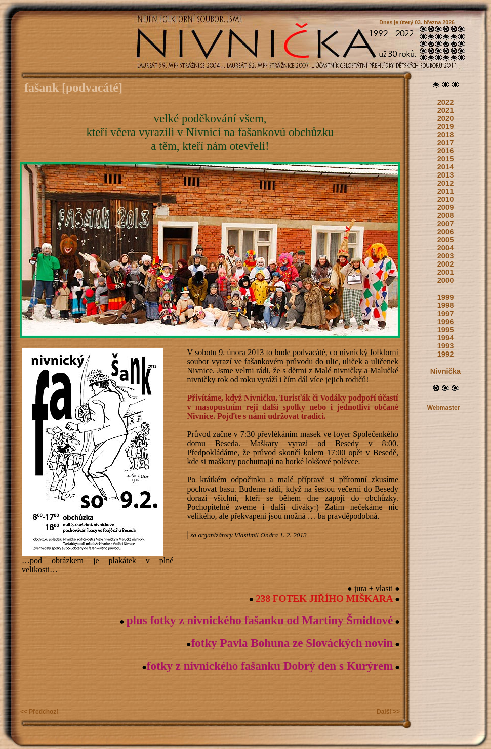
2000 (445, 280)
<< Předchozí (39, 711)
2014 (445, 167)
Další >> (388, 711)
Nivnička (445, 371)
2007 (445, 223)
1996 (445, 322)
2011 (445, 191)
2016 (445, 151)
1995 (445, 330)
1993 (445, 346)
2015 (445, 159)
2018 (445, 134)
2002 (445, 264)
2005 (445, 240)
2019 (445, 126)
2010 (445, 199)
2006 (445, 232)
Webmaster (443, 407)
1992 (445, 354)
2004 (445, 248)
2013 (445, 175)
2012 (445, 183)
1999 (445, 297)
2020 (445, 118)
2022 (445, 102)
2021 (445, 110)
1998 (445, 305)
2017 (445, 143)
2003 (445, 256)
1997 (445, 314)
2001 (445, 272)
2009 (445, 207)
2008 (445, 215)
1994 (445, 338)
